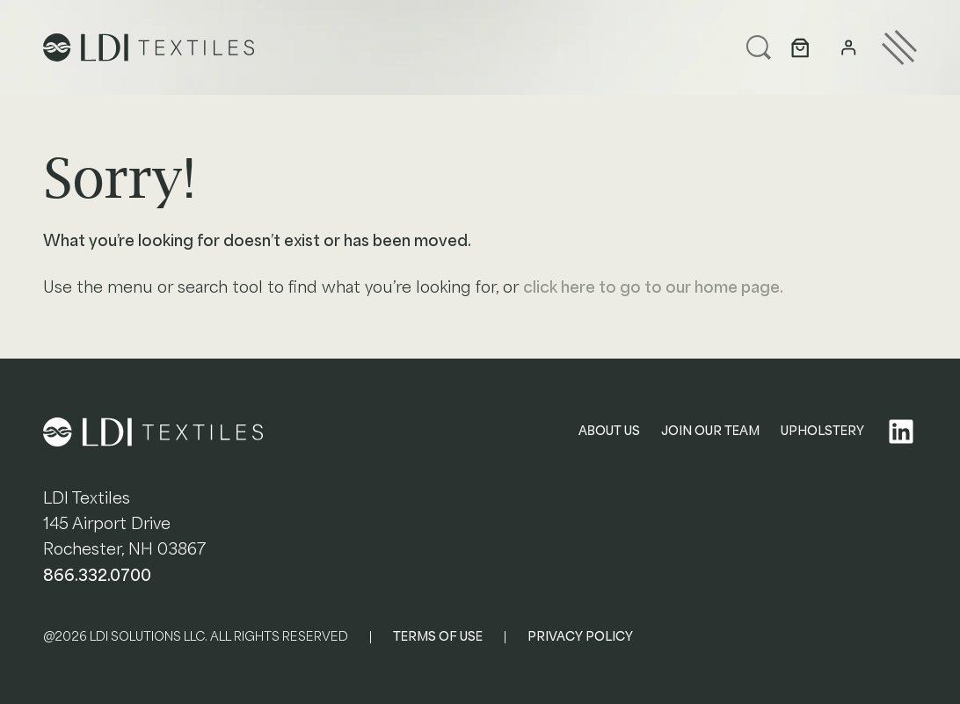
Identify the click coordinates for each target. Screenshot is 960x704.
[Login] (849, 48)
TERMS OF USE (438, 636)
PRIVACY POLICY (580, 636)
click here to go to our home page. (653, 287)
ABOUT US (609, 431)
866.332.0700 (97, 575)
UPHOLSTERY (822, 431)
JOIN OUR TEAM (710, 431)
